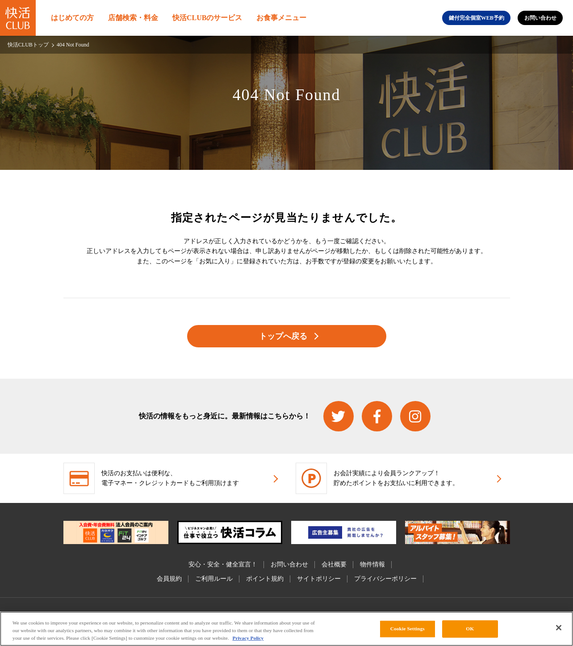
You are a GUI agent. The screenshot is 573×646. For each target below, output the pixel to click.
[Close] (559, 628)
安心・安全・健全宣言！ (222, 564)
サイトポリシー (319, 578)
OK (470, 628)
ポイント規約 (265, 578)
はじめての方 (72, 17)
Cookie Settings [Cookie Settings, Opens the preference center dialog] (407, 628)
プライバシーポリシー (385, 578)
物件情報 (372, 564)
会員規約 (169, 578)
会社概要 (334, 564)
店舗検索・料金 (133, 17)
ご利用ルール (214, 578)
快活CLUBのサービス (207, 17)
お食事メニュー (281, 17)
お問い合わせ (540, 18)
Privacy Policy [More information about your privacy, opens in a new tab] (247, 638)
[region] (286, 629)
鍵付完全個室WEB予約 (476, 18)
